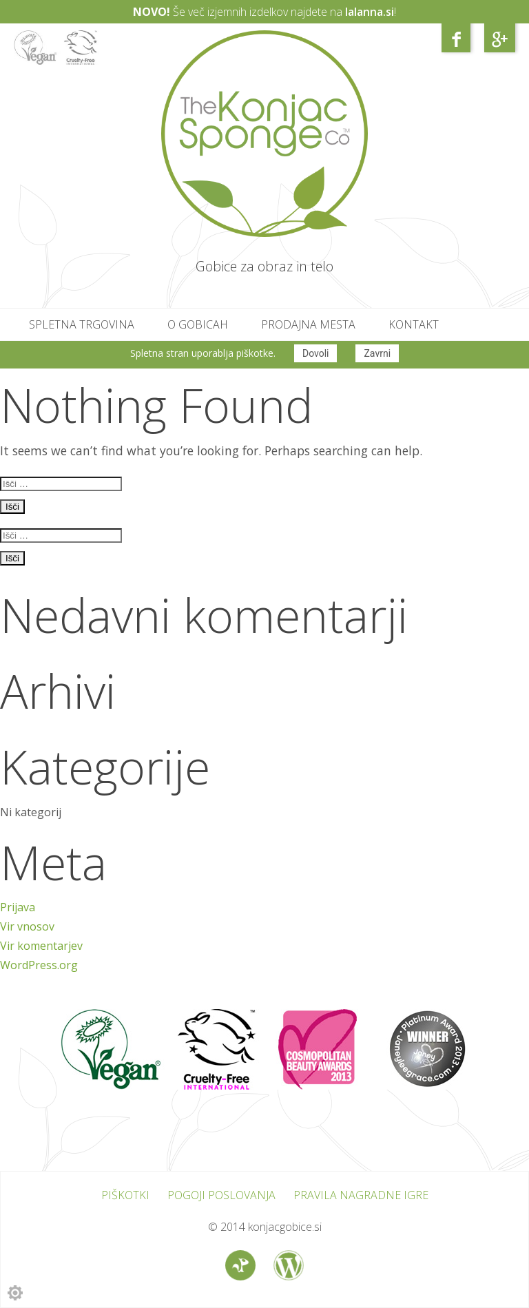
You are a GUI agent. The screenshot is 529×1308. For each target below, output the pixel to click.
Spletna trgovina (81, 324)
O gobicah (197, 324)
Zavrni (377, 353)
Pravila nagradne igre (360, 1195)
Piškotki (125, 1195)
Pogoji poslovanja (221, 1195)
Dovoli (315, 353)
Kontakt (413, 324)
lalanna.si (369, 11)
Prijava (17, 907)
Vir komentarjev (41, 945)
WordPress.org (39, 965)
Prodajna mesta (308, 324)
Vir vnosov (27, 926)
